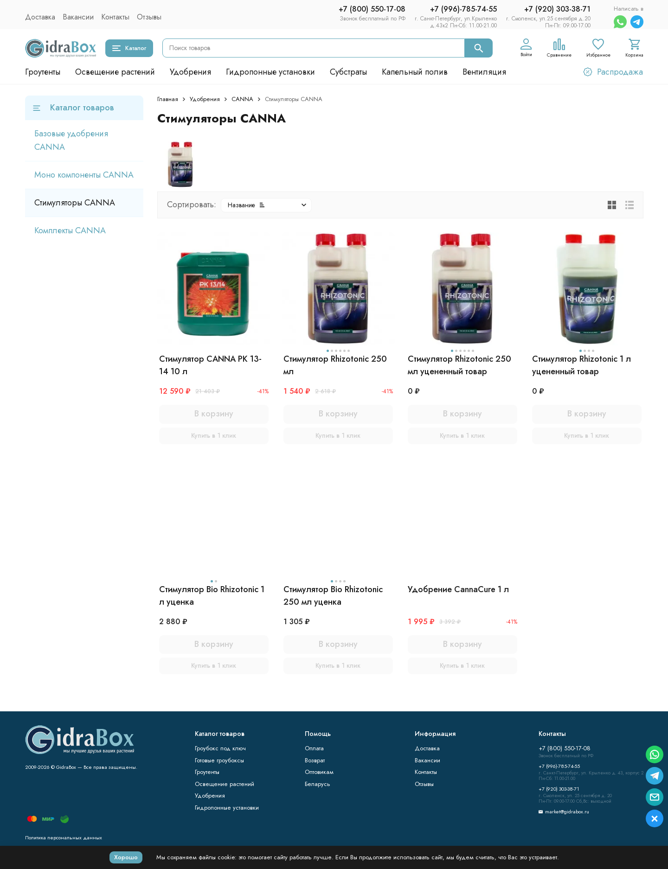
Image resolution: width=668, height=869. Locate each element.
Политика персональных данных (63, 837)
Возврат (315, 760)
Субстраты (348, 72)
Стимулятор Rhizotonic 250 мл (335, 365)
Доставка (40, 17)
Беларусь (317, 784)
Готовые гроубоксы (219, 760)
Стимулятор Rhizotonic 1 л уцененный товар (581, 365)
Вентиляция (484, 72)
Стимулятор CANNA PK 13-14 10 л (210, 365)
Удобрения (190, 72)
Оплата (314, 748)
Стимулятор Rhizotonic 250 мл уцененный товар (459, 365)
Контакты (115, 17)
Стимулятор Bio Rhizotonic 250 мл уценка (333, 595)
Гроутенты (42, 72)
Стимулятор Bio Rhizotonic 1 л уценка (211, 595)
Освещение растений (115, 72)
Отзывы (149, 17)
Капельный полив (415, 72)
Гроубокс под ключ (220, 748)
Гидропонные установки (270, 72)
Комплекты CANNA (70, 230)
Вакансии (78, 17)
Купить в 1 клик (213, 435)
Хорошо (126, 857)
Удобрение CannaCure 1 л (458, 589)
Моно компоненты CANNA (84, 175)
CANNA (242, 99)
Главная (167, 99)
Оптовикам (319, 771)
